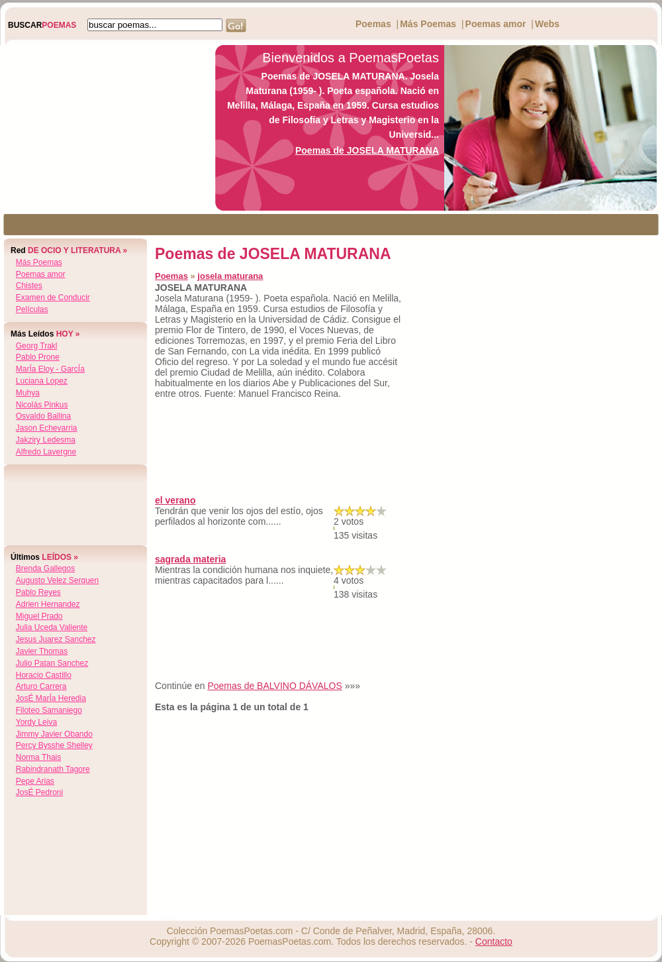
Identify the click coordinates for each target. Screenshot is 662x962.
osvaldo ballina (43, 416)
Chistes (29, 285)
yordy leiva (36, 722)
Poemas (373, 24)
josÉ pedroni (39, 792)
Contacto (493, 941)
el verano (175, 500)
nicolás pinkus (42, 404)
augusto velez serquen (57, 580)
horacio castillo (43, 675)
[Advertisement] (104, 128)
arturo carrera (41, 686)
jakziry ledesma (45, 440)
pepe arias (35, 781)
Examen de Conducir (53, 297)
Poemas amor (495, 24)
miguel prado (39, 616)
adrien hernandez (48, 604)
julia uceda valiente (52, 627)
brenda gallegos (45, 568)
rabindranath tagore (53, 769)
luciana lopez (42, 381)
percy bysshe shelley (54, 745)
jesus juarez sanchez (56, 639)
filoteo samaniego (49, 710)
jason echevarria (46, 428)
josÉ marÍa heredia (51, 698)
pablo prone (38, 357)
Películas (32, 309)
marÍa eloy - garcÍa (50, 369)
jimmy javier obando (54, 734)
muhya (28, 393)
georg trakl (37, 345)
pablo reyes (38, 592)
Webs (547, 24)
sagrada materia (190, 559)
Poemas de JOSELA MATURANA (367, 150)
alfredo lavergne (46, 451)
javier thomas (42, 651)
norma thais (38, 757)
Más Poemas (428, 24)
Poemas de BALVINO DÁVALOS (274, 685)
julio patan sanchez (52, 663)
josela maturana (230, 276)
